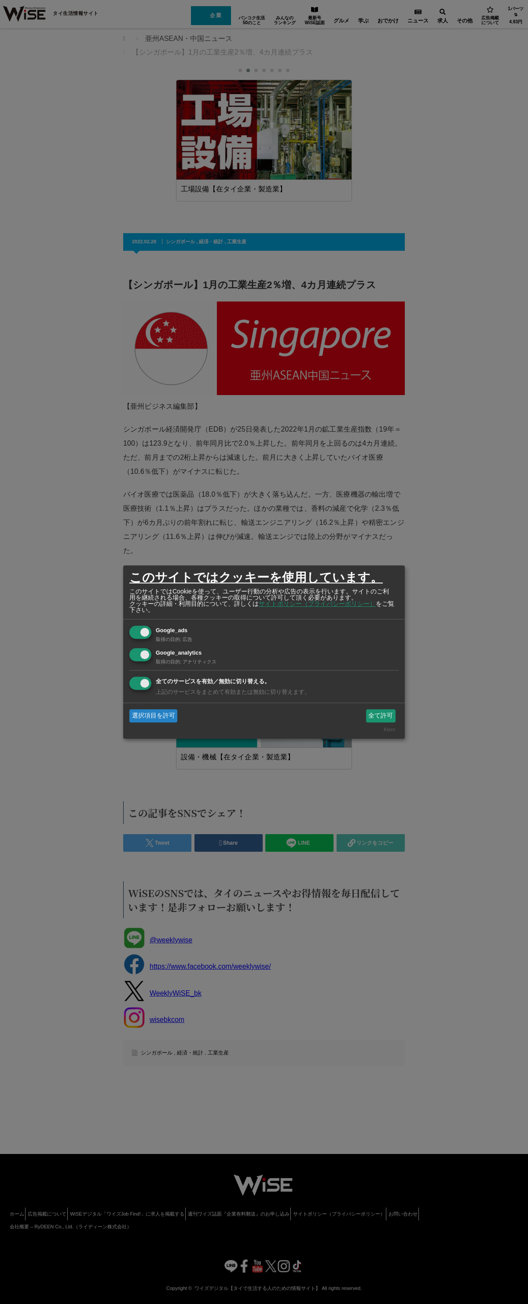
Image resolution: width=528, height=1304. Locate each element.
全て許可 (380, 715)
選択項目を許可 (153, 715)
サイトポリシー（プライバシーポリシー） (317, 603)
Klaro (389, 730)
